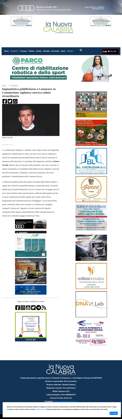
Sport (63, 51)
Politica (32, 51)
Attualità (46, 51)
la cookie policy (40, 409)
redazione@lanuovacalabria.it (65, 401)
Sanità (38, 51)
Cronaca (23, 51)
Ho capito (114, 413)
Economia (55, 51)
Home (7, 50)
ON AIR (112, 51)
